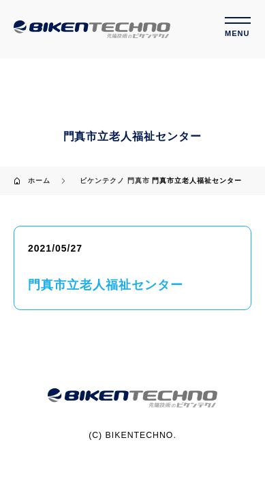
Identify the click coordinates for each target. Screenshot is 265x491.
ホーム (39, 180)
